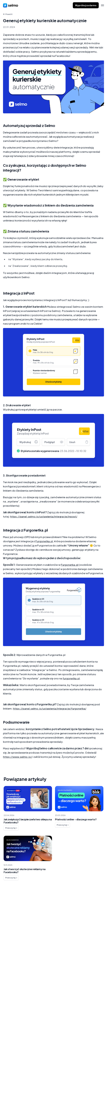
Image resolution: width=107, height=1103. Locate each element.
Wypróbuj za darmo (85, 5)
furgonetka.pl (71, 678)
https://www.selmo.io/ (17, 756)
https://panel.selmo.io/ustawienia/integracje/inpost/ (43, 516)
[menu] (102, 5)
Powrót (8, 14)
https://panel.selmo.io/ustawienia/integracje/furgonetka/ (49, 708)
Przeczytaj (11, 828)
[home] (10, 5)
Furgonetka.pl (44, 541)
